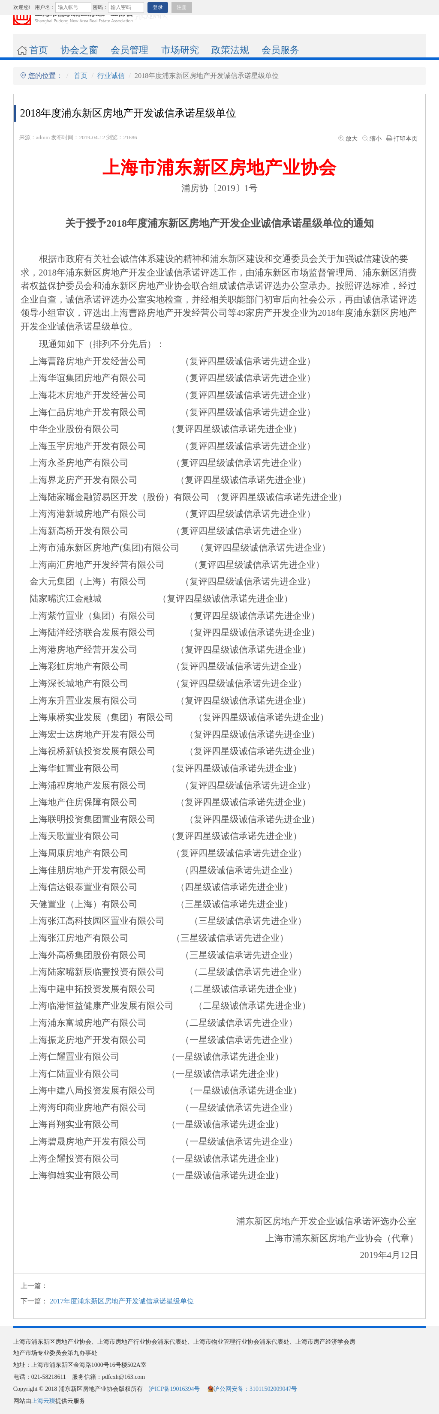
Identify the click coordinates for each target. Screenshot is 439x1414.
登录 (158, 7)
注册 (182, 7)
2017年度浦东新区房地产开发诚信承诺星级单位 (122, 1301)
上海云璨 (43, 1401)
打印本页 (401, 138)
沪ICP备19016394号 (174, 1389)
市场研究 (180, 50)
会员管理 (129, 50)
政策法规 (230, 50)
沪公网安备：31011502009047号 (252, 1389)
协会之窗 (79, 50)
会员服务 (280, 50)
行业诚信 (111, 76)
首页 (32, 50)
